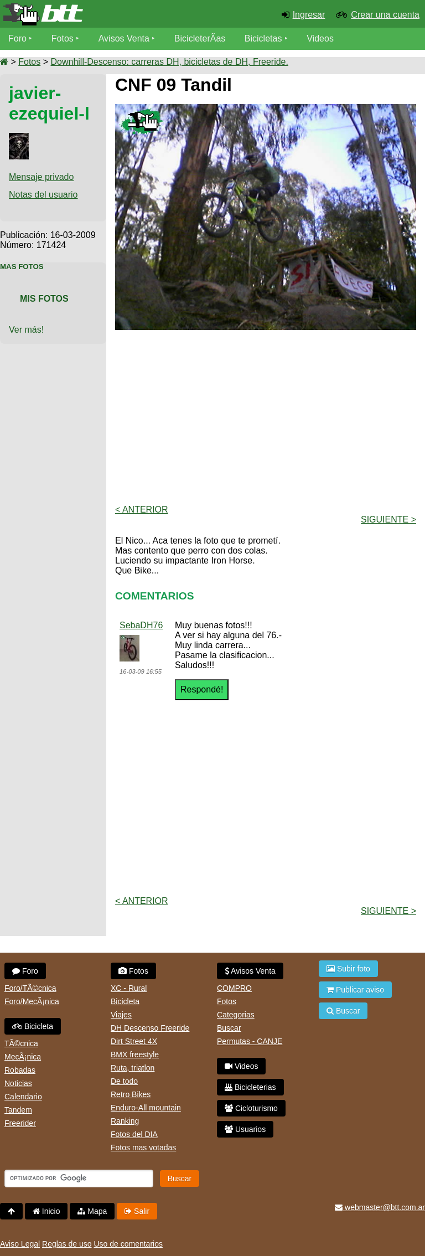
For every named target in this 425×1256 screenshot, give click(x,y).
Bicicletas (264, 38)
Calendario (23, 1096)
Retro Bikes (131, 1094)
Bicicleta (32, 1026)
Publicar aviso (355, 989)
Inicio (46, 1211)
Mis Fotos (44, 298)
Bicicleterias (250, 1087)
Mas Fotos (22, 266)
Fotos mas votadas (143, 1147)
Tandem (18, 1109)
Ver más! (26, 329)
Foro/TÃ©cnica (30, 988)
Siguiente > (388, 519)
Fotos (62, 38)
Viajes (121, 1014)
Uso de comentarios (128, 1243)
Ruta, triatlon (132, 1067)
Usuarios (245, 1129)
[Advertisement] (270, 416)
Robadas (19, 1070)
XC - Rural (129, 988)
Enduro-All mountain (146, 1107)
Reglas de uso (67, 1243)
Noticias (18, 1083)
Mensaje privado (41, 177)
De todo (124, 1081)
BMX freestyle (135, 1054)
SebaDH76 (141, 625)
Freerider (20, 1123)
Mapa (92, 1211)
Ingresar (309, 14)
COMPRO (234, 988)
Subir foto (348, 968)
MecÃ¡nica (22, 1056)
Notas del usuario (43, 194)
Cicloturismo (251, 1108)
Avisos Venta (124, 38)
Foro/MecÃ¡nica (31, 1001)
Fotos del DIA (134, 1134)
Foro (17, 38)
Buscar (229, 1028)
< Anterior (141, 509)
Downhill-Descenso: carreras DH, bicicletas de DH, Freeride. (169, 61)
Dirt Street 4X (134, 1041)
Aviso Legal (20, 1243)
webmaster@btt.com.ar (380, 1207)
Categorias (236, 1014)
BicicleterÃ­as (199, 38)
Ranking (125, 1121)
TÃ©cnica (21, 1043)
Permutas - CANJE (249, 1041)
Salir (137, 1211)
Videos (320, 38)
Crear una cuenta (385, 14)
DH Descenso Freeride (150, 1028)
